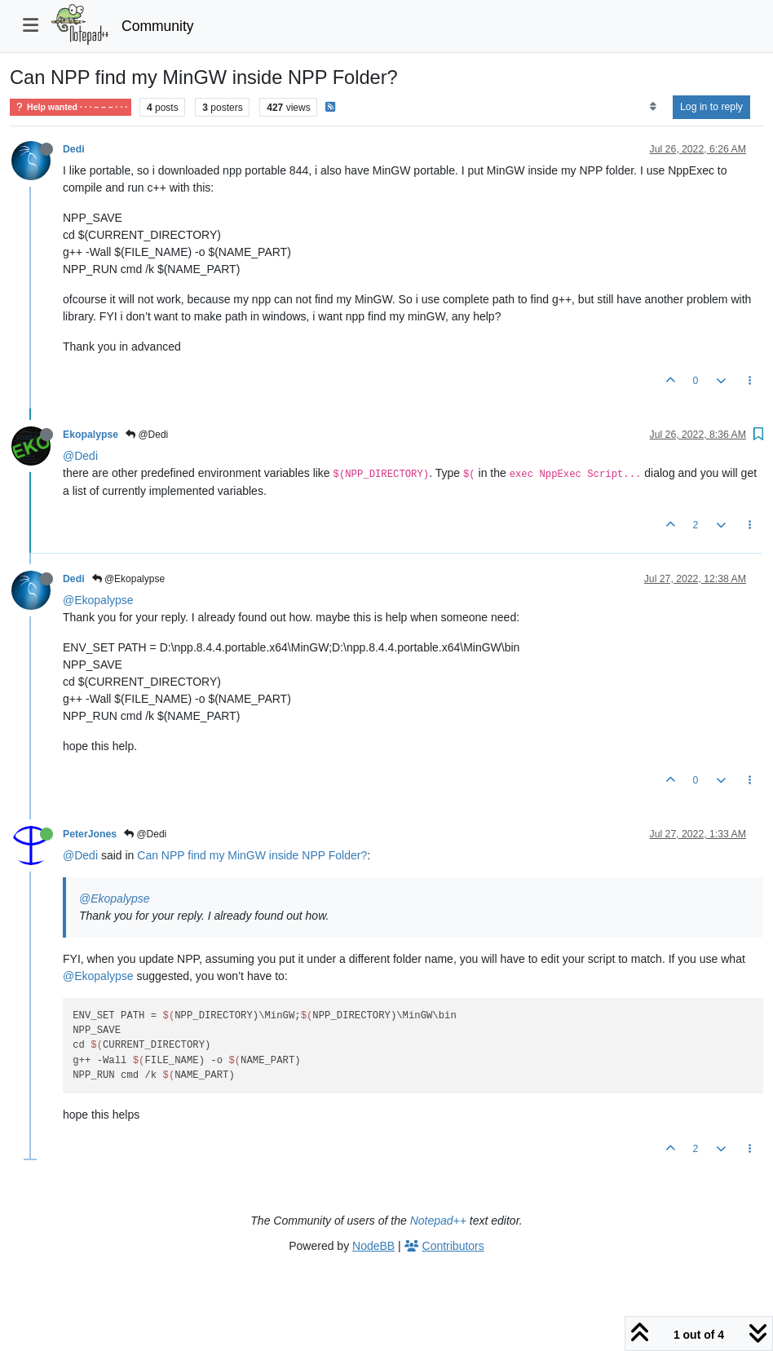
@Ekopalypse (129, 579)
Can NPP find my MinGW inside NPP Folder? (252, 855)
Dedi (74, 149)
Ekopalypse (90, 434)
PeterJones (90, 834)
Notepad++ (438, 1220)
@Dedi (147, 434)
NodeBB (373, 1245)
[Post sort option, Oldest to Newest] (652, 106)
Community (157, 26)
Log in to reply (711, 107)
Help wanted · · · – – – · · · (70, 107)
